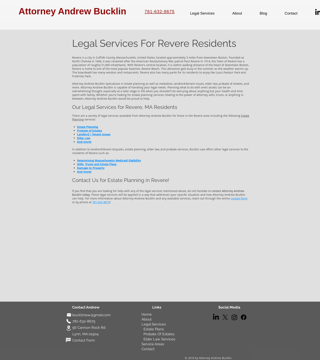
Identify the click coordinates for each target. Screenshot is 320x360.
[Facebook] (243, 317)
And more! (84, 142)
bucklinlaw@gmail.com (91, 315)
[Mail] (68, 314)
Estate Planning (87, 127)
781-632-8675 (160, 11)
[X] (225, 317)
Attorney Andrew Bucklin (72, 11)
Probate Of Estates (159, 334)
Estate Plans (153, 329)
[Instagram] (234, 317)
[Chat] (68, 340)
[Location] (68, 328)
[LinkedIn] (216, 317)
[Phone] (68, 321)
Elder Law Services (159, 339)
